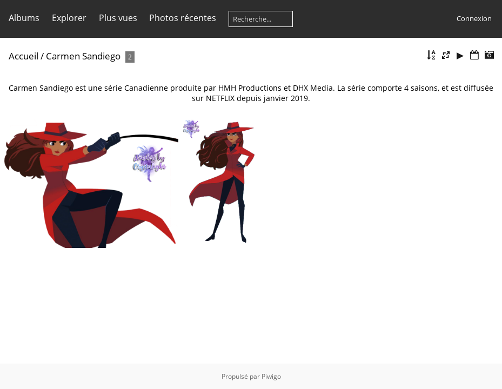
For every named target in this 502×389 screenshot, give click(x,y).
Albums (24, 18)
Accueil (23, 56)
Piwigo (271, 376)
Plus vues (118, 18)
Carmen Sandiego (83, 56)
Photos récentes (182, 18)
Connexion (474, 18)
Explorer (69, 18)
